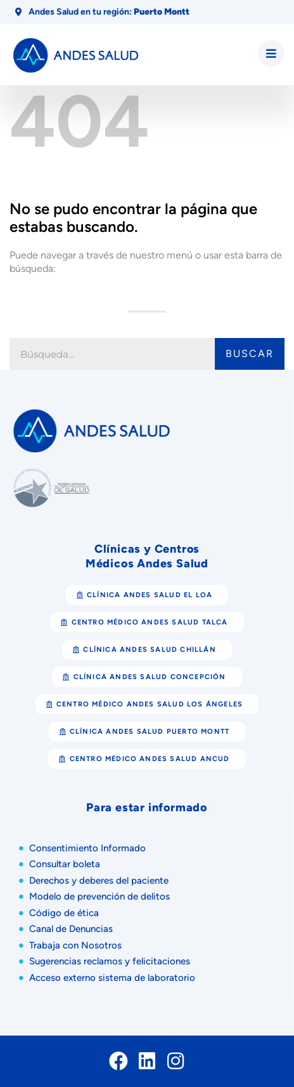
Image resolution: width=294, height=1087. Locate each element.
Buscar (250, 354)
